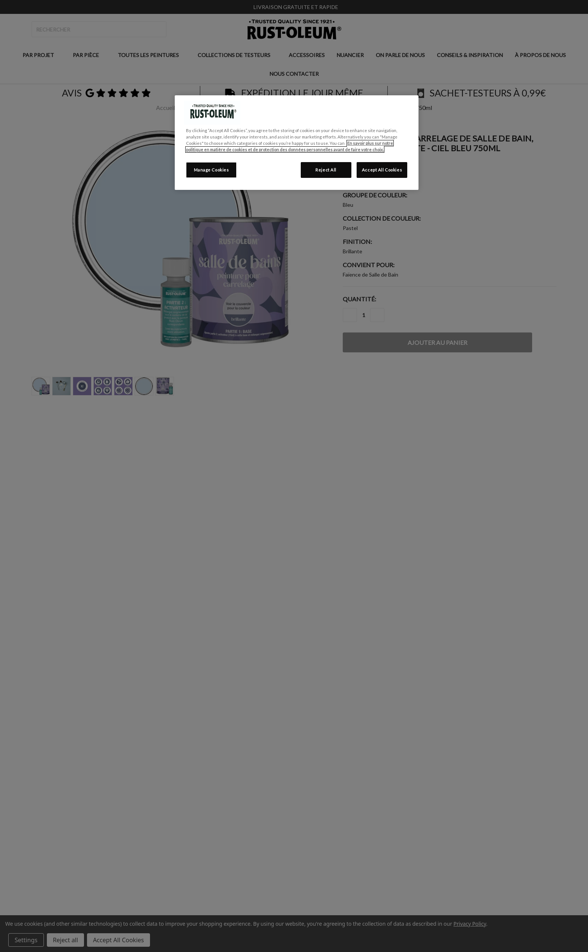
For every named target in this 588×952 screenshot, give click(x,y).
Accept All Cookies (382, 169)
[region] (296, 142)
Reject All (325, 169)
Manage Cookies (211, 169)
